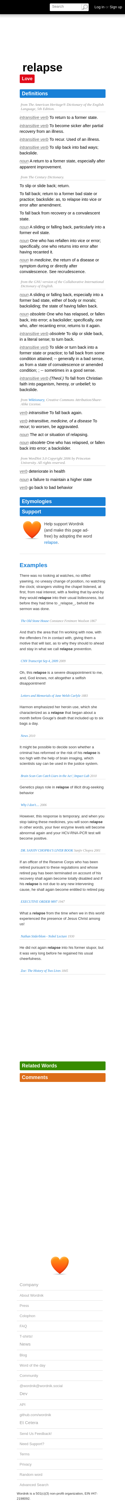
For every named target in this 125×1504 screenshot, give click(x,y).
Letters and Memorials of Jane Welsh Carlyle (51, 695)
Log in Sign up (108, 7)
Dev (23, 1393)
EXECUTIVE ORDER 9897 (39, 901)
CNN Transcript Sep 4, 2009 (39, 661)
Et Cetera (29, 1422)
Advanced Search (34, 1485)
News (24, 735)
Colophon (27, 1316)
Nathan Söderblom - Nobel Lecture (44, 936)
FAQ (23, 1326)
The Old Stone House (35, 621)
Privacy (26, 1464)
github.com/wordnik (35, 1415)
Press (24, 1305)
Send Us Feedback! (36, 1433)
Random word (31, 1474)
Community (29, 1375)
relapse (51, 542)
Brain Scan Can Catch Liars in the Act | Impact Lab (55, 776)
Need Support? (32, 1444)
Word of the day (32, 1365)
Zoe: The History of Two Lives (41, 970)
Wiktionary (36, 400)
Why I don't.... (30, 805)
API (23, 1404)
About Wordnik (32, 1295)
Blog (23, 1355)
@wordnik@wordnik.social (41, 1386)
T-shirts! (26, 1336)
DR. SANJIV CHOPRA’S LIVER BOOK (47, 850)
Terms (25, 1454)
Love (27, 78)
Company (29, 1284)
